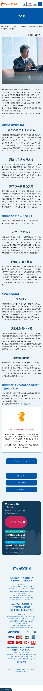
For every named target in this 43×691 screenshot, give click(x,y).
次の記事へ (21, 489)
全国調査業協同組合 (16, 643)
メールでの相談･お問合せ (14, 544)
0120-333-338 (17, 578)
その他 (23, 26)
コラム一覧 (21, 483)
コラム (15, 26)
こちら (26, 404)
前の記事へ (21, 476)
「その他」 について (21, 461)
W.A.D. (15, 639)
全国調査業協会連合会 (17, 641)
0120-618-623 (17, 589)
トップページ (5, 26)
